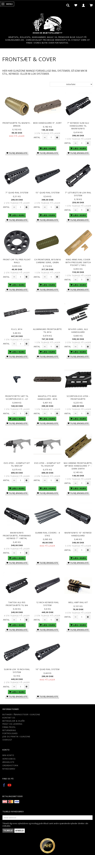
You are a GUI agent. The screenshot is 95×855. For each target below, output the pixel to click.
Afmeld (19, 830)
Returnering (9, 730)
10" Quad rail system (47, 669)
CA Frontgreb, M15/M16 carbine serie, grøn (47, 261)
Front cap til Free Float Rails (17, 261)
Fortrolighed (10, 733)
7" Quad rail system (16, 192)
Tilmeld (8, 830)
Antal (37, 137)
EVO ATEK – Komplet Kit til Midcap (17, 464)
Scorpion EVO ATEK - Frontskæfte (78, 397)
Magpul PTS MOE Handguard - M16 (47, 397)
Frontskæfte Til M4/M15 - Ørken (17, 124)
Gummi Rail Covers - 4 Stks (47, 534)
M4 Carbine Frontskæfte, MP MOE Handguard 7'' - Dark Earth (78, 466)
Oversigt (7, 739)
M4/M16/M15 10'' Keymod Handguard (78, 534)
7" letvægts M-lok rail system (78, 194)
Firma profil (9, 727)
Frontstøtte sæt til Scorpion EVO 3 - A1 (16, 397)
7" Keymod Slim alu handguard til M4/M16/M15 (78, 126)
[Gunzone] (47, 21)
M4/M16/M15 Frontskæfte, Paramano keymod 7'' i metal (17, 535)
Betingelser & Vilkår (13, 721)
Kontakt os (8, 717)
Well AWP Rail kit (78, 602)
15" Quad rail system (47, 192)
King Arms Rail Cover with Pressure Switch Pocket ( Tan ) (78, 262)
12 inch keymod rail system (47, 604)
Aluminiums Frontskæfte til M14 (47, 330)
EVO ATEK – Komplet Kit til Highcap (47, 464)
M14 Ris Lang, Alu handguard (78, 330)
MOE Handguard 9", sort (47, 123)
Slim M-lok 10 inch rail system (17, 671)
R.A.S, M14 (16, 329)
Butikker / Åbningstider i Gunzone (21, 714)
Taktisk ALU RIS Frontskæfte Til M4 (17, 604)
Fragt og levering (12, 724)
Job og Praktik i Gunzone (16, 736)
